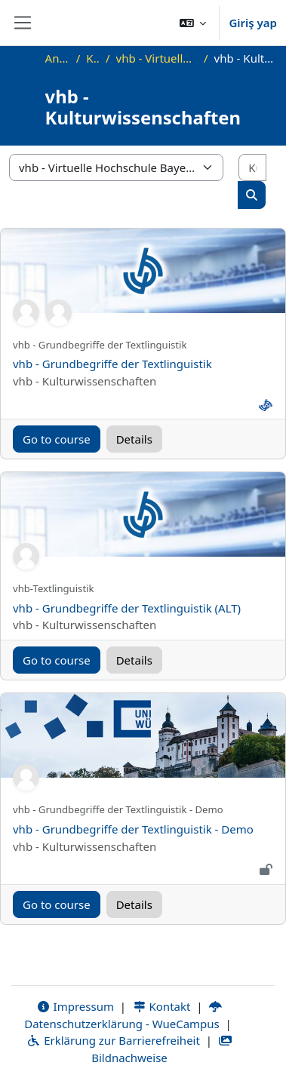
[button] (193, 22)
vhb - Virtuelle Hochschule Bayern (157, 58)
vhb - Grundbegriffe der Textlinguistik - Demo (133, 829)
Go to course (57, 439)
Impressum (75, 1006)
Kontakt (161, 1006)
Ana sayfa (57, 58)
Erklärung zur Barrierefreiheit (112, 1040)
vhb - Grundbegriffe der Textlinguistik (112, 363)
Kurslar (93, 58)
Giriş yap (253, 22)
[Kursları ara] (252, 168)
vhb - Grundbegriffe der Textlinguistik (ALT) (127, 608)
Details (134, 439)
